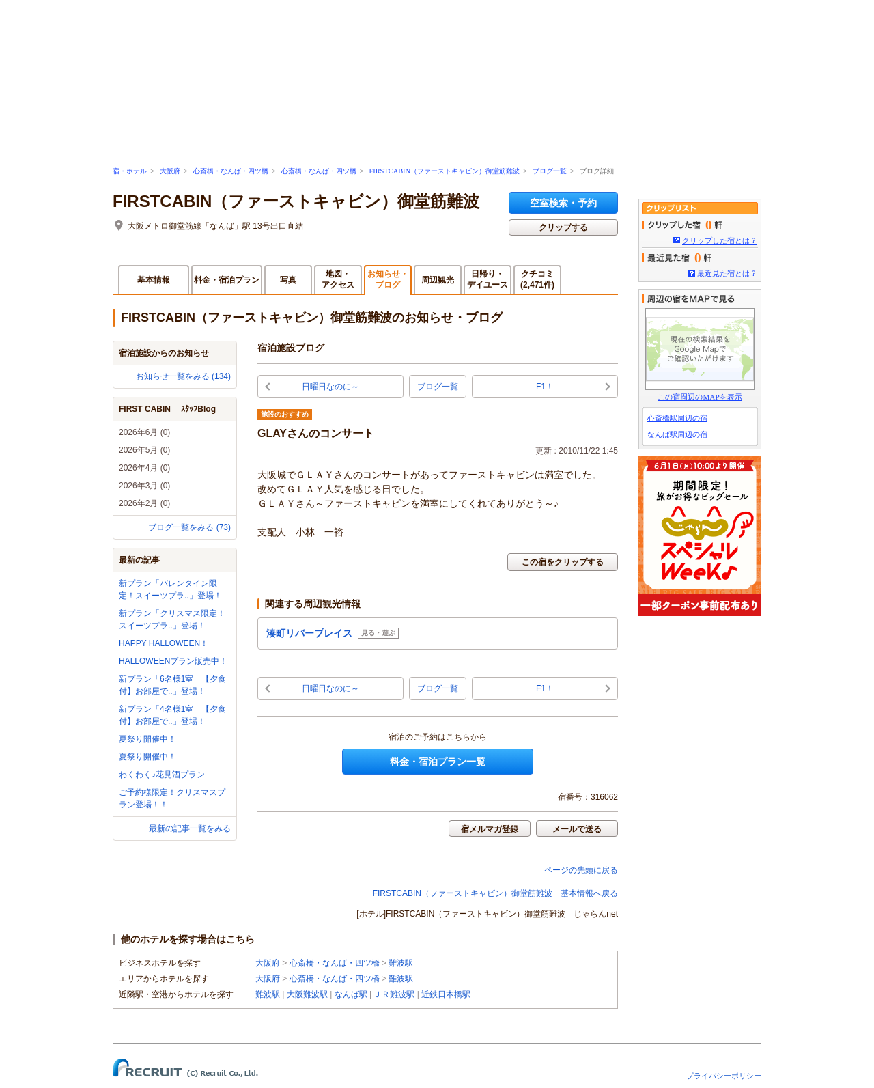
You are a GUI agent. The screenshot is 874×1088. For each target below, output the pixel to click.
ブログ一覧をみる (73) (189, 527)
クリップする (563, 227)
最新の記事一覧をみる (190, 828)
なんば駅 (351, 994)
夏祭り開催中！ (147, 739)
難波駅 (401, 963)
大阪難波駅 (307, 994)
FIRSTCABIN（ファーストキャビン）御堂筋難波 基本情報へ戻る (495, 893)
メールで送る (577, 829)
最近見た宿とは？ (727, 273)
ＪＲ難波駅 (393, 994)
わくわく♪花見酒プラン (162, 774)
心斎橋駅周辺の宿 (677, 418)
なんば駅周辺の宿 (677, 434)
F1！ (545, 386)
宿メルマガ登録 (489, 829)
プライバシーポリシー (723, 1076)
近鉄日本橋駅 (445, 994)
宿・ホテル (130, 171)
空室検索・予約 (563, 202)
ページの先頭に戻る (581, 870)
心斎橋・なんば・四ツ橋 (230, 171)
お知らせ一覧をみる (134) (183, 376)
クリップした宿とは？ (719, 240)
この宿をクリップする (563, 562)
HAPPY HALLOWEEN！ (163, 643)
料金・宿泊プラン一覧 (437, 761)
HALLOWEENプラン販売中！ (173, 661)
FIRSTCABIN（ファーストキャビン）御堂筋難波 (444, 171)
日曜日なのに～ (330, 386)
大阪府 (170, 171)
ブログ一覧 (550, 171)
